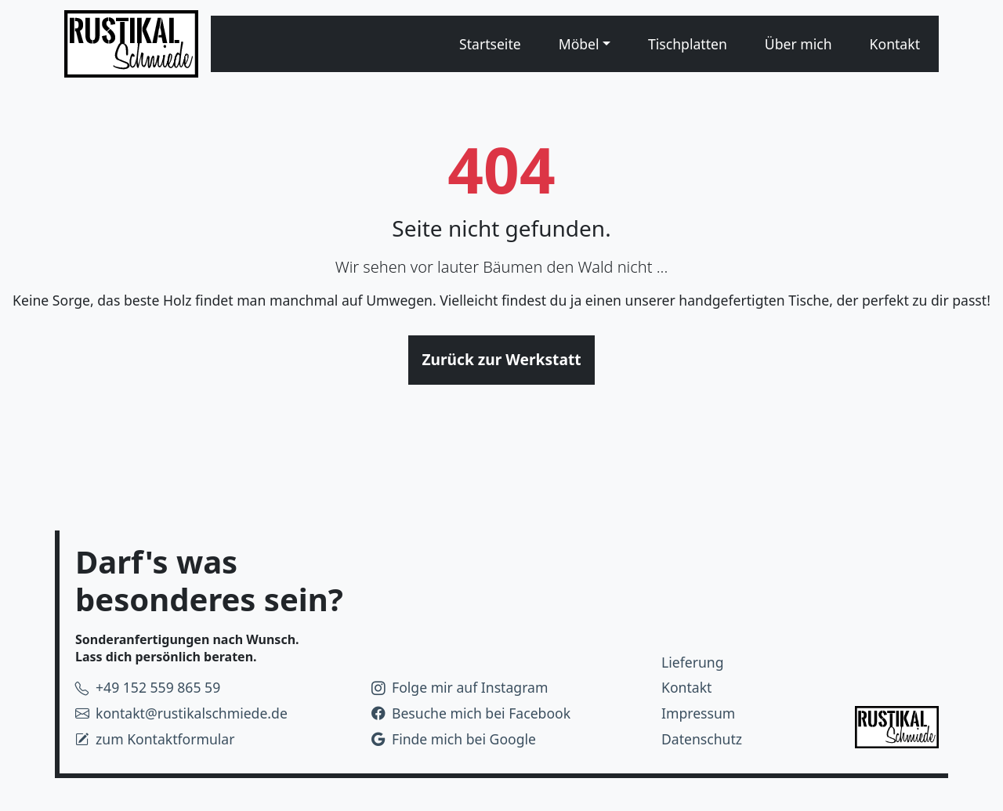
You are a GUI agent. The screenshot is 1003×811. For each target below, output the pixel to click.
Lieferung (692, 662)
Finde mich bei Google (453, 739)
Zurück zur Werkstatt (501, 359)
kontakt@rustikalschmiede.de (181, 713)
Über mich (798, 43)
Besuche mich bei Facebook (470, 713)
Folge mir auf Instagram (459, 687)
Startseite (490, 43)
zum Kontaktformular (155, 739)
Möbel (579, 43)
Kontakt (895, 43)
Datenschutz (701, 739)
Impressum (698, 713)
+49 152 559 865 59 (147, 687)
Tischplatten (687, 43)
